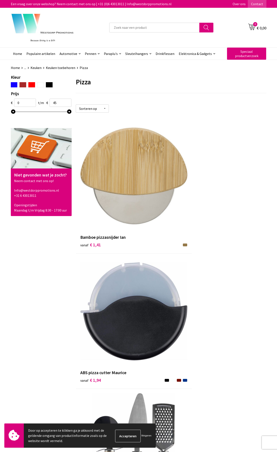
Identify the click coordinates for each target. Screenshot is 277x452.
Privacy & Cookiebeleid (224, 368)
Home (17, 53)
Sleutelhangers (136, 53)
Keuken (36, 68)
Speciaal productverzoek (246, 53)
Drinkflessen (165, 53)
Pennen (90, 53)
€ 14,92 (155, 285)
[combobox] (154, 27)
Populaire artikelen (40, 53)
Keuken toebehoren (60, 68)
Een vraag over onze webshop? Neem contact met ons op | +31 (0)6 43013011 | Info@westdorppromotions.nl (91, 4)
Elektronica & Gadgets (195, 53)
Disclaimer (216, 374)
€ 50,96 (218, 292)
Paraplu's (111, 53)
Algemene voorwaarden (225, 361)
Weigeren (146, 435)
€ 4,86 (217, 204)
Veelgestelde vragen (97, 368)
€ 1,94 (154, 191)
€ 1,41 (90, 191)
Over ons (239, 4)
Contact (257, 4)
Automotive (68, 53)
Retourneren (154, 368)
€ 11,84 (91, 292)
